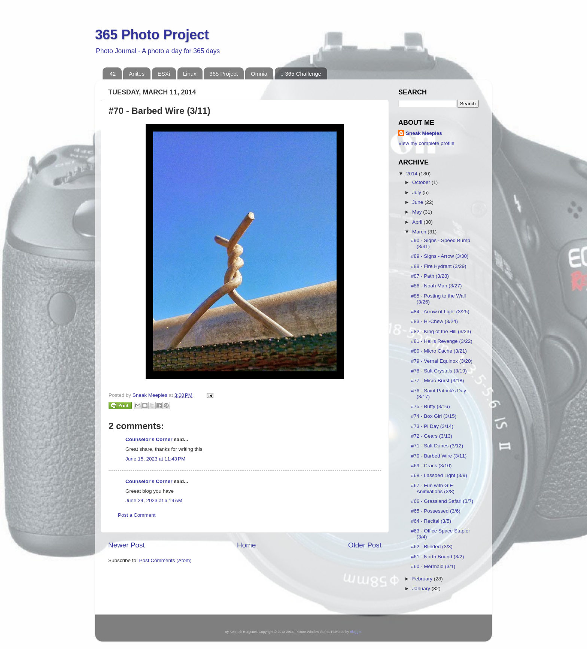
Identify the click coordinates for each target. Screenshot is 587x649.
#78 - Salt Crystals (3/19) (439, 371)
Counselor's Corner (148, 439)
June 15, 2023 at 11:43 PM (155, 459)
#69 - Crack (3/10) (431, 465)
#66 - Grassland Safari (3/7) (442, 501)
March (420, 232)
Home (246, 545)
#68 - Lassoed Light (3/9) (439, 475)
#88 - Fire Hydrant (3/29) (438, 266)
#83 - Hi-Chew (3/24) (434, 321)
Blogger (355, 632)
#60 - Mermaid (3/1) (433, 566)
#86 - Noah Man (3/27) (436, 286)
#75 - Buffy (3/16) (430, 406)
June (418, 202)
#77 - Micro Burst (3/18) (437, 380)
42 (113, 73)
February (423, 579)
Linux (190, 73)
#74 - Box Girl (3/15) (434, 416)
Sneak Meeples (424, 133)
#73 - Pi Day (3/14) (432, 426)
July (417, 192)
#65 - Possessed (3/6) (435, 511)
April (418, 222)
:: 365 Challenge (300, 73)
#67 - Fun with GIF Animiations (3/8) (432, 488)
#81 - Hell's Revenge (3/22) (441, 341)
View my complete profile (426, 143)
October (422, 182)
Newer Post (126, 545)
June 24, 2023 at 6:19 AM (153, 500)
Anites (137, 73)
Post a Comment (137, 515)
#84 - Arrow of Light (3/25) (440, 311)
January (422, 588)
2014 (412, 173)
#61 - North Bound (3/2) (437, 556)
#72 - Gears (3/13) (431, 436)
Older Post (364, 545)
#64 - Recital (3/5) (431, 521)
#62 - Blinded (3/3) (432, 546)
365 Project (223, 73)
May (417, 212)
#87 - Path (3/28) (430, 276)
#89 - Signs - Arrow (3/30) (440, 256)
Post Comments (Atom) (165, 560)
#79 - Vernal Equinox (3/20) (441, 361)
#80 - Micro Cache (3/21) (439, 351)
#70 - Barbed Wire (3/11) (439, 456)
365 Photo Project (152, 34)
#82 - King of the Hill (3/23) (441, 331)
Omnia (259, 73)
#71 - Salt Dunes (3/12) (437, 446)
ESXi (164, 73)
